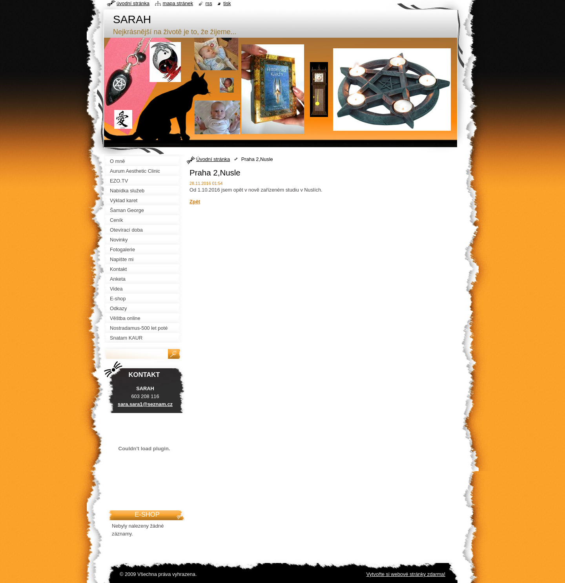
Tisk (227, 3)
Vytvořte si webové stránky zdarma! (405, 574)
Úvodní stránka (213, 159)
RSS (209, 3)
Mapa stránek (178, 3)
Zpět (195, 202)
